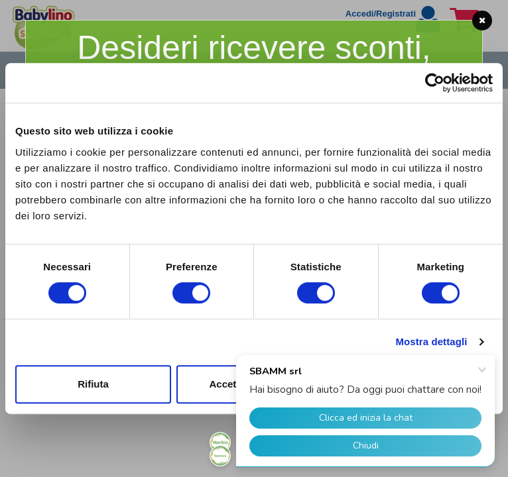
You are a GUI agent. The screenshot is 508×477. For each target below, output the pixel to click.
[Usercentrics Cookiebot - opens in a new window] (435, 83)
